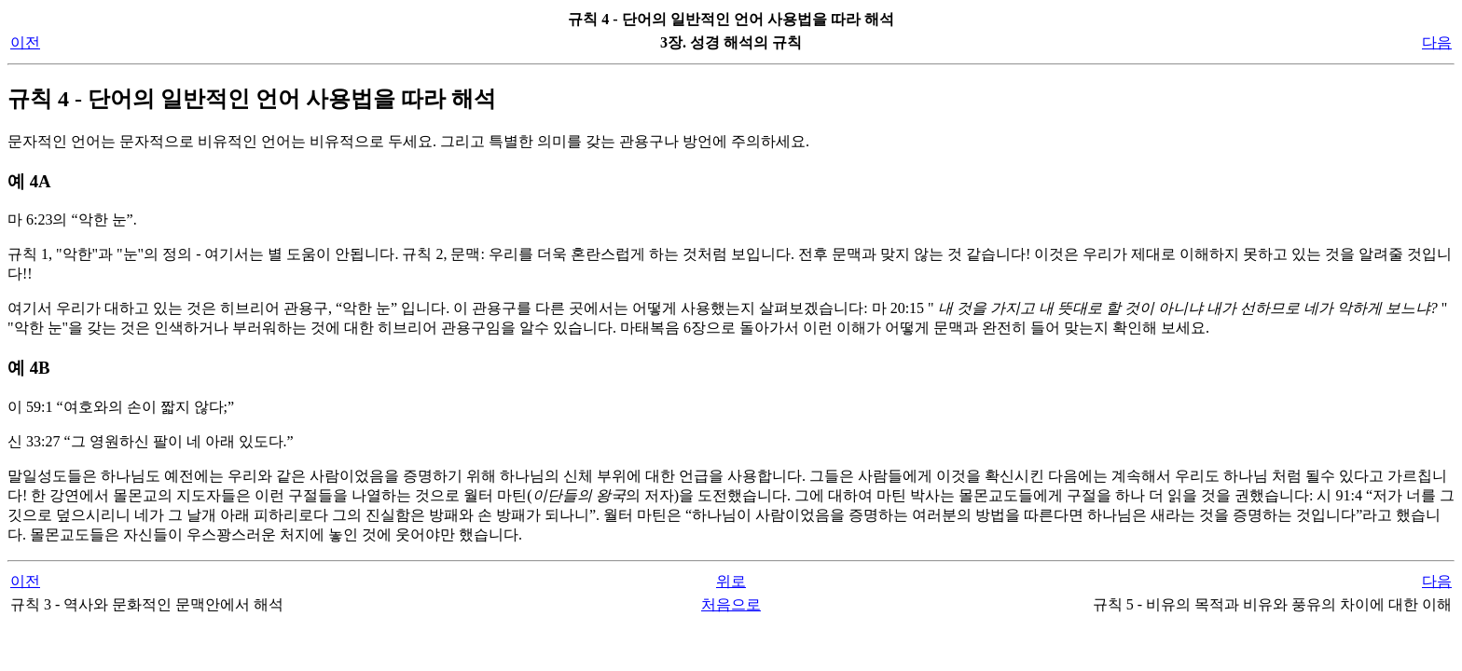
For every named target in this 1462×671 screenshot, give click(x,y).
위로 (731, 581)
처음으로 (731, 604)
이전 (25, 42)
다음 (1437, 42)
